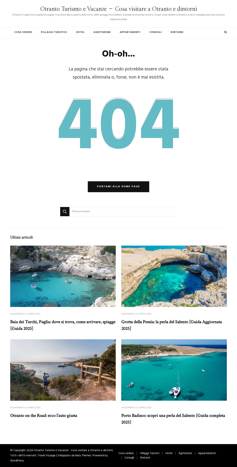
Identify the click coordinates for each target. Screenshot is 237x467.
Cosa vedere (23, 32)
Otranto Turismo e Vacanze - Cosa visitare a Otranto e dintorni (73, 450)
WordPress (17, 460)
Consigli (155, 32)
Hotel (80, 32)
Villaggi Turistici (54, 32)
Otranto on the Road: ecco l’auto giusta (43, 415)
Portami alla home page (118, 186)
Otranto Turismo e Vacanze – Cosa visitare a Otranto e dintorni (118, 9)
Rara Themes (83, 455)
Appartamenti (130, 32)
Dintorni (177, 32)
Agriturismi (102, 32)
